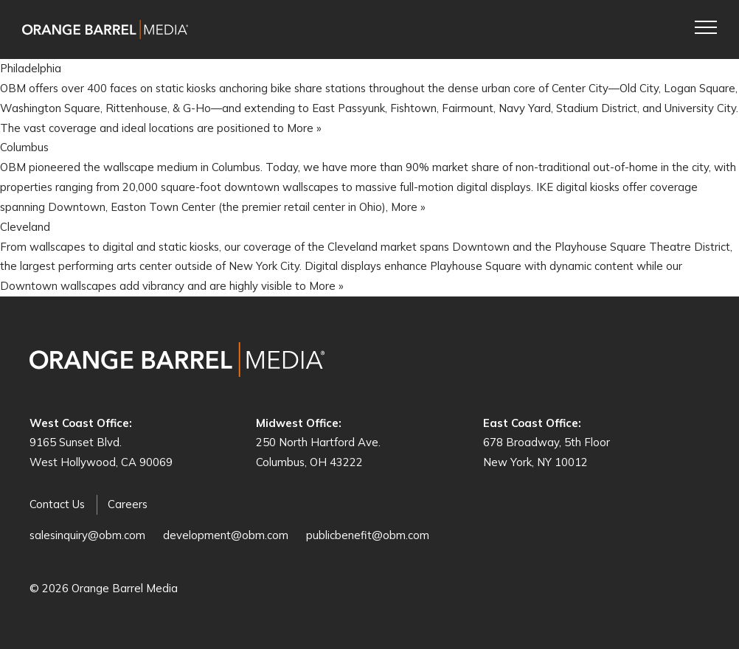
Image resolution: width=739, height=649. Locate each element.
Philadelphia (30, 68)
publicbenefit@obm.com (367, 535)
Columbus (24, 147)
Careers (128, 504)
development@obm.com (225, 535)
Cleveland (25, 227)
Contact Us (57, 504)
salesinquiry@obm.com (87, 535)
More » (304, 128)
